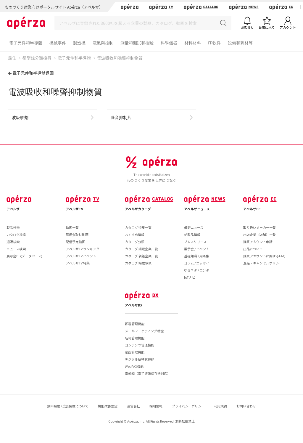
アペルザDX (133, 305)
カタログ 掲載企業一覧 (141, 248)
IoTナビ (189, 277)
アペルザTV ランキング (82, 248)
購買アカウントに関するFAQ (264, 255)
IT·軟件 (214, 42)
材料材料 (192, 42)
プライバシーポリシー (188, 406)
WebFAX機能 (134, 366)
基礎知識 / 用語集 (196, 255)
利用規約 (220, 406)
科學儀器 (169, 42)
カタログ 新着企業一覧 (141, 255)
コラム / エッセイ (196, 263)
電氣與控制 (103, 42)
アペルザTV (74, 208)
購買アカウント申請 (258, 241)
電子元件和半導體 (25, 42)
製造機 (79, 42)
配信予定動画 (75, 241)
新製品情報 (192, 234)
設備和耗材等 (240, 42)
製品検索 (13, 227)
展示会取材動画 (77, 234)
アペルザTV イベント (81, 255)
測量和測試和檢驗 (137, 42)
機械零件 (57, 42)
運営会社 (133, 406)
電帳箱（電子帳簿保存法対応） (147, 373)
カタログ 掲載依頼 (138, 263)
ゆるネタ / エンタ (196, 270)
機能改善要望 (107, 406)
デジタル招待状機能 (139, 359)
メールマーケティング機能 (144, 330)
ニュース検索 (16, 248)
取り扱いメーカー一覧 (259, 227)
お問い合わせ (246, 406)
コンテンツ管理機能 (139, 345)
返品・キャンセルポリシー (262, 263)
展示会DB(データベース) (24, 255)
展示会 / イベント (196, 248)
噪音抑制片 (121, 117)
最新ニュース (193, 227)
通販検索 (13, 241)
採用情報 (155, 406)
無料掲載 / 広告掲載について (67, 406)
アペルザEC (252, 208)
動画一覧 (72, 227)
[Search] (142, 23)
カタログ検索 (16, 234)
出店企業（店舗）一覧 (259, 234)
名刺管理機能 (134, 338)
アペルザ (13, 208)
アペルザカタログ (138, 208)
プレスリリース (195, 241)
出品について (253, 248)
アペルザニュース (197, 208)
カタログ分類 (134, 241)
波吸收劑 (20, 117)
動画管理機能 (134, 352)
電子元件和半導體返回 (33, 73)
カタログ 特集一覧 (138, 227)
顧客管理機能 (134, 323)
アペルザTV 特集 (78, 263)
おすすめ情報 (134, 234)
